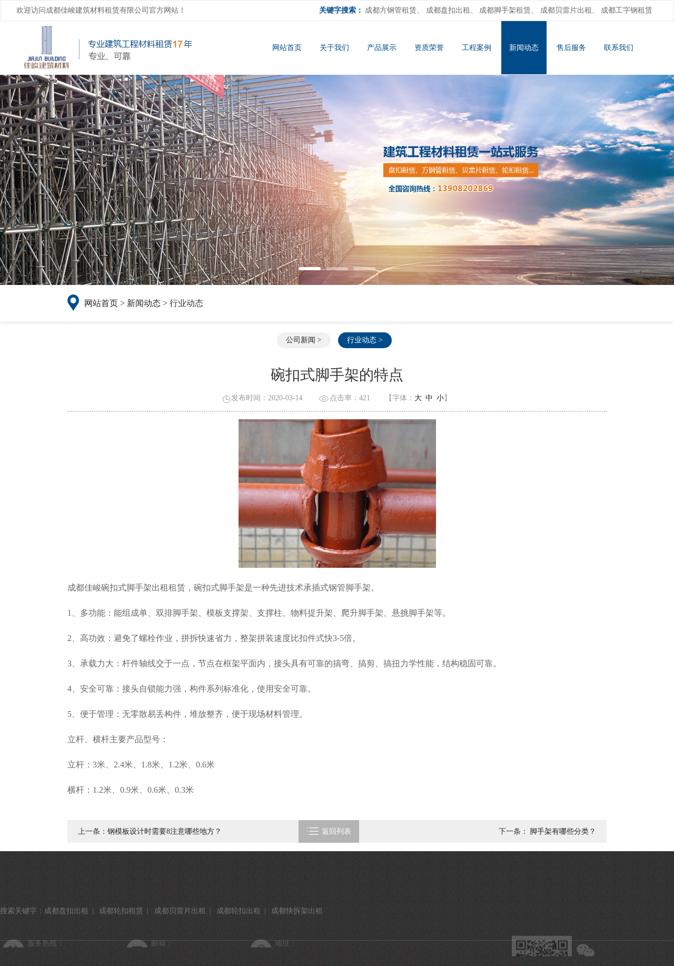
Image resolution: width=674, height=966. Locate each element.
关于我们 (334, 48)
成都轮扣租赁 (121, 951)
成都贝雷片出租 (566, 10)
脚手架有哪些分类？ (562, 831)
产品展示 (382, 48)
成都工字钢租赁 (626, 10)
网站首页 (287, 48)
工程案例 (476, 48)
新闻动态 (524, 48)
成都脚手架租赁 (505, 10)
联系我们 (618, 48)
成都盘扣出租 (448, 10)
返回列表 (328, 831)
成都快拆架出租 (297, 951)
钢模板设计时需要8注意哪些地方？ (164, 831)
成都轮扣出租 (238, 951)
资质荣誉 (429, 48)
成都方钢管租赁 (391, 10)
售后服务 (571, 48)
